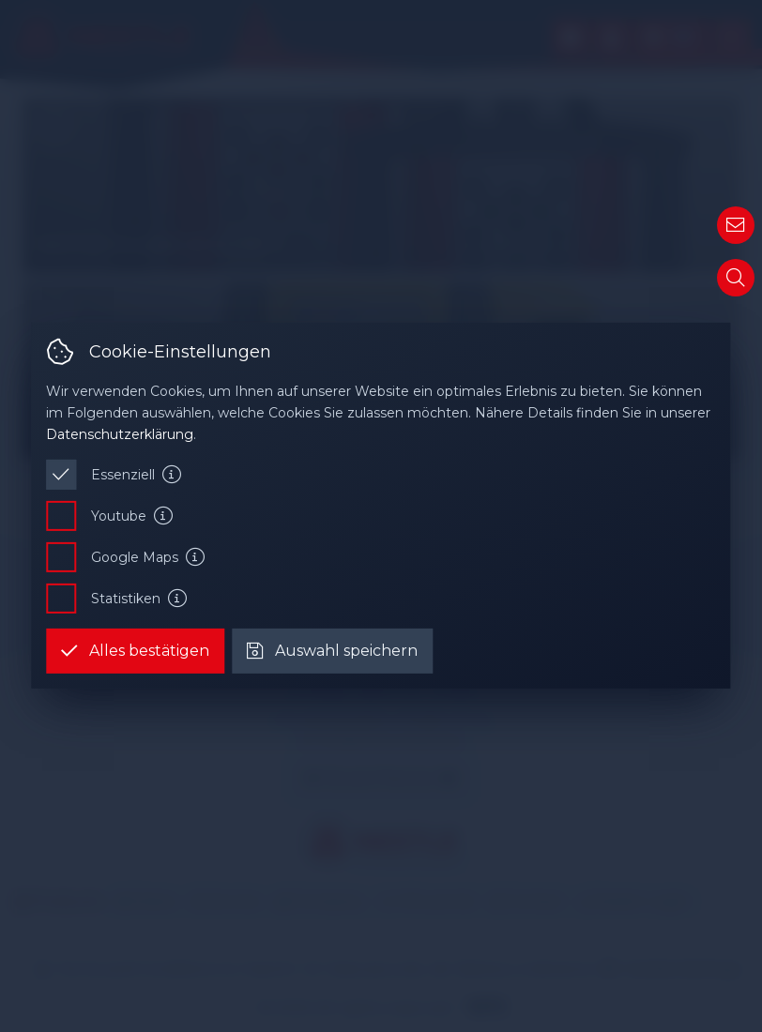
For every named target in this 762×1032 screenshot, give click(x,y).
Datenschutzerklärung (119, 433)
